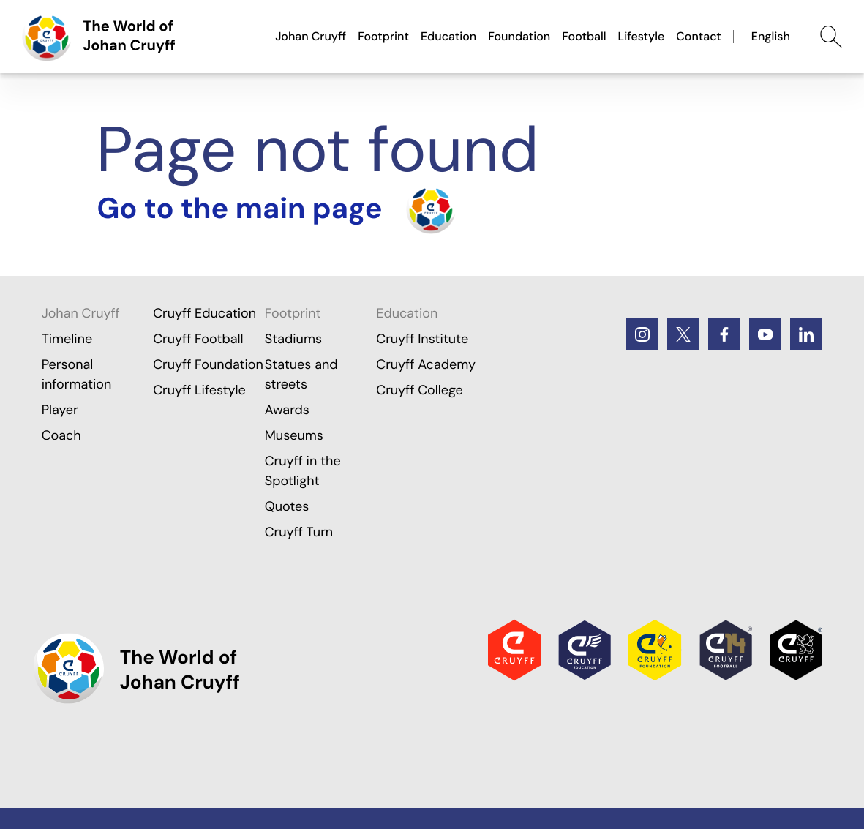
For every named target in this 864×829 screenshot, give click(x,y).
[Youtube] (765, 334)
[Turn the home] (276, 209)
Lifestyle (641, 36)
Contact (698, 36)
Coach (61, 435)
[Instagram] (642, 334)
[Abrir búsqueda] (831, 37)
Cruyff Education (204, 313)
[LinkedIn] (806, 334)
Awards (287, 410)
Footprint (383, 36)
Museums (294, 435)
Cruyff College (419, 390)
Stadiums (293, 339)
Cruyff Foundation (208, 364)
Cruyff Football (198, 339)
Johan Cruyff (310, 36)
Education (448, 36)
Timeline (67, 339)
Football (584, 36)
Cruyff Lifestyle (199, 390)
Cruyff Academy (426, 364)
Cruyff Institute (422, 339)
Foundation (519, 36)
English (770, 36)
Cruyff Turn (299, 532)
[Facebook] (724, 334)
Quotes (287, 506)
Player (60, 410)
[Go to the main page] (99, 36)
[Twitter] (683, 334)
